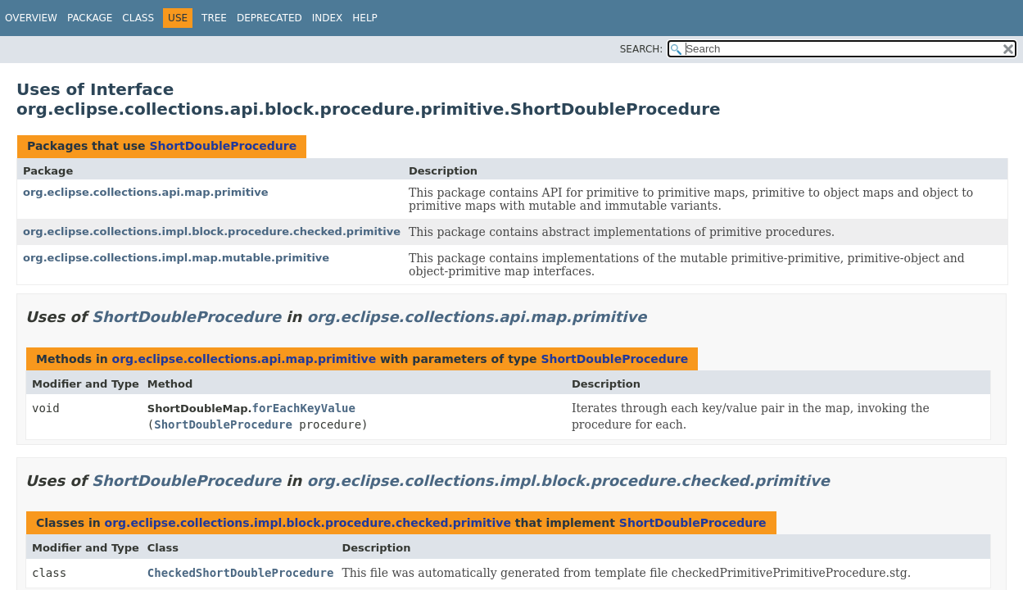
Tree (214, 18)
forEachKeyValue (303, 408)
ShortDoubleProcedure (222, 145)
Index (327, 18)
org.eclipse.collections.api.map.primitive (146, 192)
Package (89, 18)
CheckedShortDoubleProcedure (240, 572)
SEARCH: (641, 49)
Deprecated (269, 18)
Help (365, 18)
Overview (31, 18)
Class (138, 18)
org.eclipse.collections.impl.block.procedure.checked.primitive (212, 231)
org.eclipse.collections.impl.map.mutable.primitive (176, 258)
